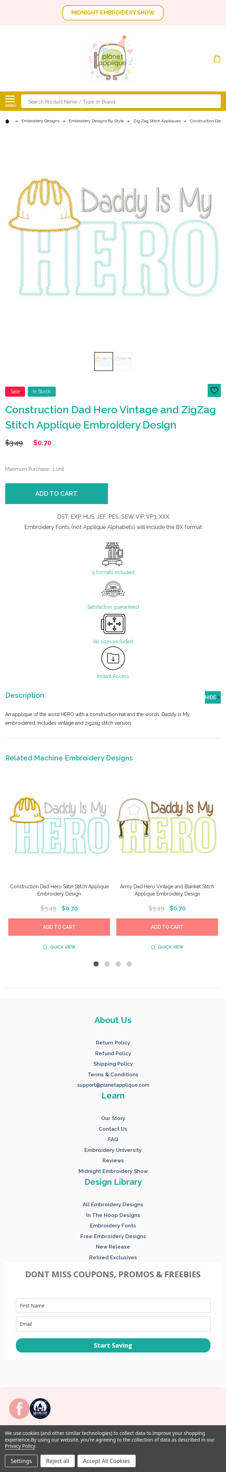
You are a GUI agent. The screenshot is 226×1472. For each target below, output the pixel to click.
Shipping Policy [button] (113, 1064)
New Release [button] (113, 1247)
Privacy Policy (20, 1446)
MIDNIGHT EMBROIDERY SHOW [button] (113, 12)
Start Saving (113, 1345)
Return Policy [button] (113, 1043)
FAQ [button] (113, 1139)
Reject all (57, 1461)
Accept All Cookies (106, 1461)
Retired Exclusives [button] (113, 1257)
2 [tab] (107, 964)
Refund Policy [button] (113, 1053)
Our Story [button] (113, 1118)
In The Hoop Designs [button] (113, 1215)
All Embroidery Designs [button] (113, 1204)
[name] (113, 1305)
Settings (21, 1461)
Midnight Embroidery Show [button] (113, 1171)
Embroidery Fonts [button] (113, 1226)
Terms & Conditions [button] (113, 1075)
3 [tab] (118, 964)
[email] (113, 1323)
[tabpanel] (59, 865)
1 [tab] (96, 964)
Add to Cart (56, 493)
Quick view (59, 947)
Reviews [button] (113, 1160)
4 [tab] (129, 964)
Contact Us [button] (113, 1129)
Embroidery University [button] (113, 1150)
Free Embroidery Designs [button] (113, 1236)
